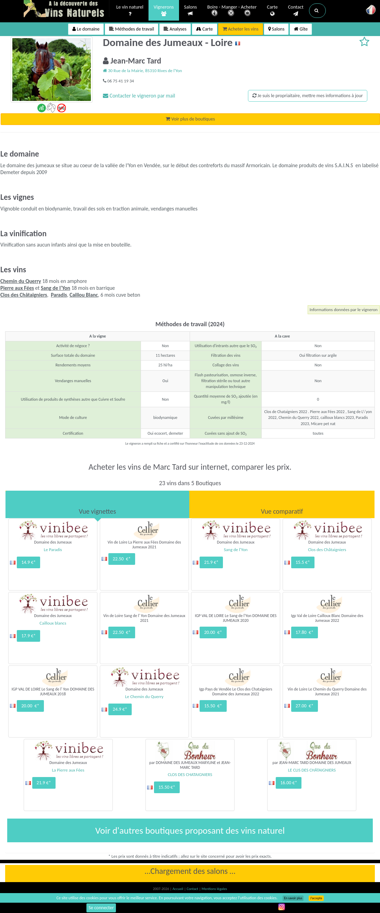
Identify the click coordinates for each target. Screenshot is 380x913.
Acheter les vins (241, 29)
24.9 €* (120, 709)
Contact (296, 10)
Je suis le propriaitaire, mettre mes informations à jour (307, 96)
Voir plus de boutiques (190, 119)
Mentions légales (214, 889)
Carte (272, 10)
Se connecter (101, 908)
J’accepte (316, 898)
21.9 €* (211, 562)
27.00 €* (304, 706)
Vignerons (164, 10)
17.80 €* (304, 632)
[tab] (97, 504)
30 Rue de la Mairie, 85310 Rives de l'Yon (142, 70)
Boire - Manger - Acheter (232, 11)
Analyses (175, 29)
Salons (190, 10)
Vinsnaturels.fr (66, 9)
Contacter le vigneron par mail (139, 95)
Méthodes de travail (131, 29)
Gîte (301, 29)
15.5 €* (303, 562)
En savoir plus (293, 898)
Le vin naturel (129, 10)
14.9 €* (28, 562)
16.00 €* (288, 783)
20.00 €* (213, 632)
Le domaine (85, 29)
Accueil (178, 889)
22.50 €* (122, 559)
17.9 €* (28, 636)
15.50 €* (213, 706)
